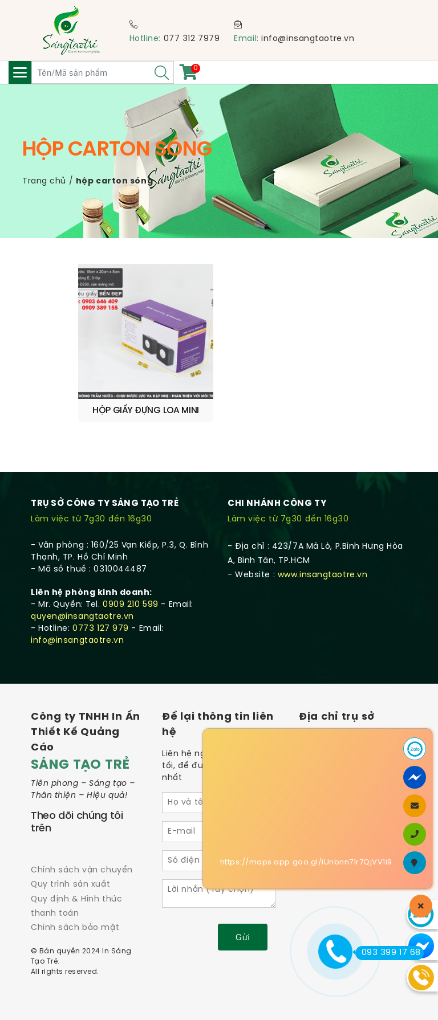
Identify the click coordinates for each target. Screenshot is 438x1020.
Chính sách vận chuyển (82, 870)
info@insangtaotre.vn (307, 39)
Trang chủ (44, 181)
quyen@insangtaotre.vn (82, 617)
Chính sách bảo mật (75, 928)
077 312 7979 (192, 39)
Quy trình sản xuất (70, 884)
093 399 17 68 (388, 952)
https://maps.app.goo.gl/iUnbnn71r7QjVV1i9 (306, 862)
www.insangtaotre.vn (323, 575)
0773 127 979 (100, 629)
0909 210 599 (131, 605)
